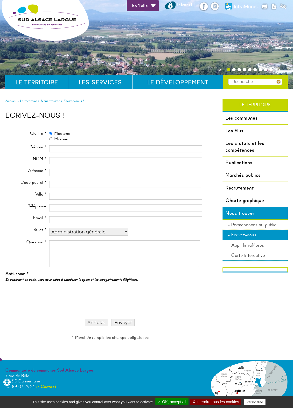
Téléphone (37, 206)
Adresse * (37, 170)
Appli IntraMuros (247, 245)
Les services (100, 82)
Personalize (255, 402)
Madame (62, 133)
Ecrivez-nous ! (73, 100)
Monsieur (62, 139)
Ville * (40, 194)
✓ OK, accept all (172, 402)
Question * (36, 242)
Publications (238, 162)
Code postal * (33, 182)
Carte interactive (248, 255)
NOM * (39, 159)
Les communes (241, 118)
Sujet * (40, 229)
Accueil (10, 100)
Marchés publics (243, 175)
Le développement (177, 82)
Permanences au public (253, 225)
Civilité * (38, 133)
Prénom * (37, 147)
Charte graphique (244, 200)
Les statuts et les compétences (244, 146)
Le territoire (36, 82)
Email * (39, 218)
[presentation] (45, 293)
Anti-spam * (71, 276)
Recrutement (239, 187)
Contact (48, 386)
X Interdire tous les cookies (216, 402)
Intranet (178, 4)
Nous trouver (50, 100)
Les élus (234, 130)
